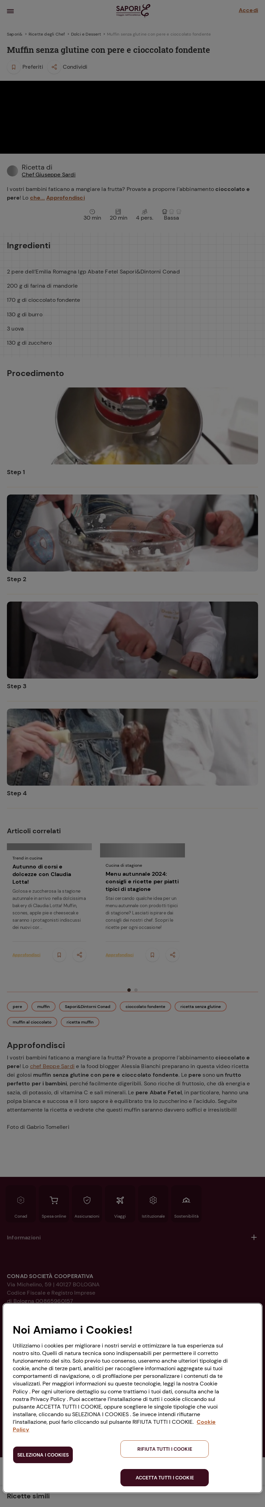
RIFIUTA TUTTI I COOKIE (164, 1449)
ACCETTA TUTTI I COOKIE (165, 1478)
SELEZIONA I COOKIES (43, 1455)
